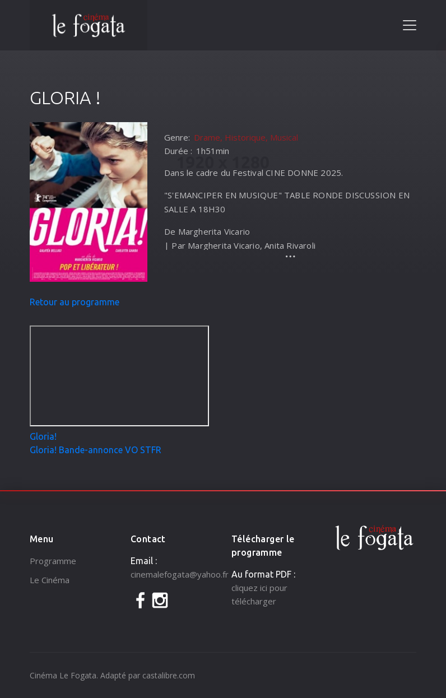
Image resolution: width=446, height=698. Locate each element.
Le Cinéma (49, 579)
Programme (53, 560)
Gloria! (43, 436)
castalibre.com (168, 675)
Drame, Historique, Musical (246, 137)
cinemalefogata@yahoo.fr (180, 574)
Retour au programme (74, 302)
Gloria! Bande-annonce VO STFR (95, 450)
